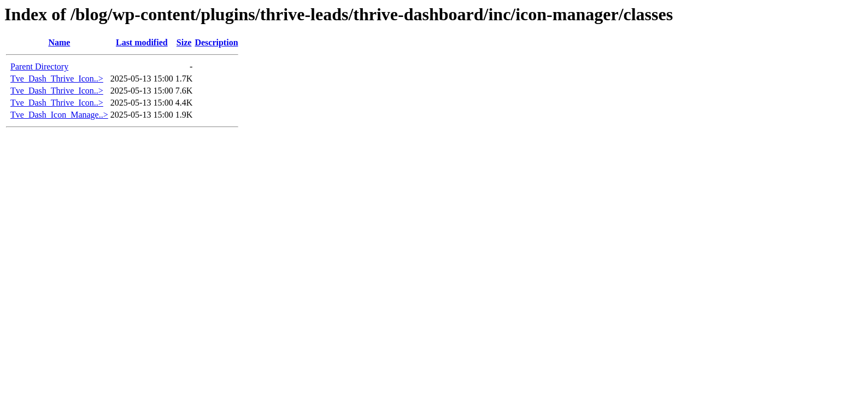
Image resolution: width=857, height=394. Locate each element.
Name (59, 42)
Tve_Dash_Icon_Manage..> (59, 114)
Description (216, 42)
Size (184, 42)
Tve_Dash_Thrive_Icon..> (56, 78)
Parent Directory (39, 66)
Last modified (142, 42)
